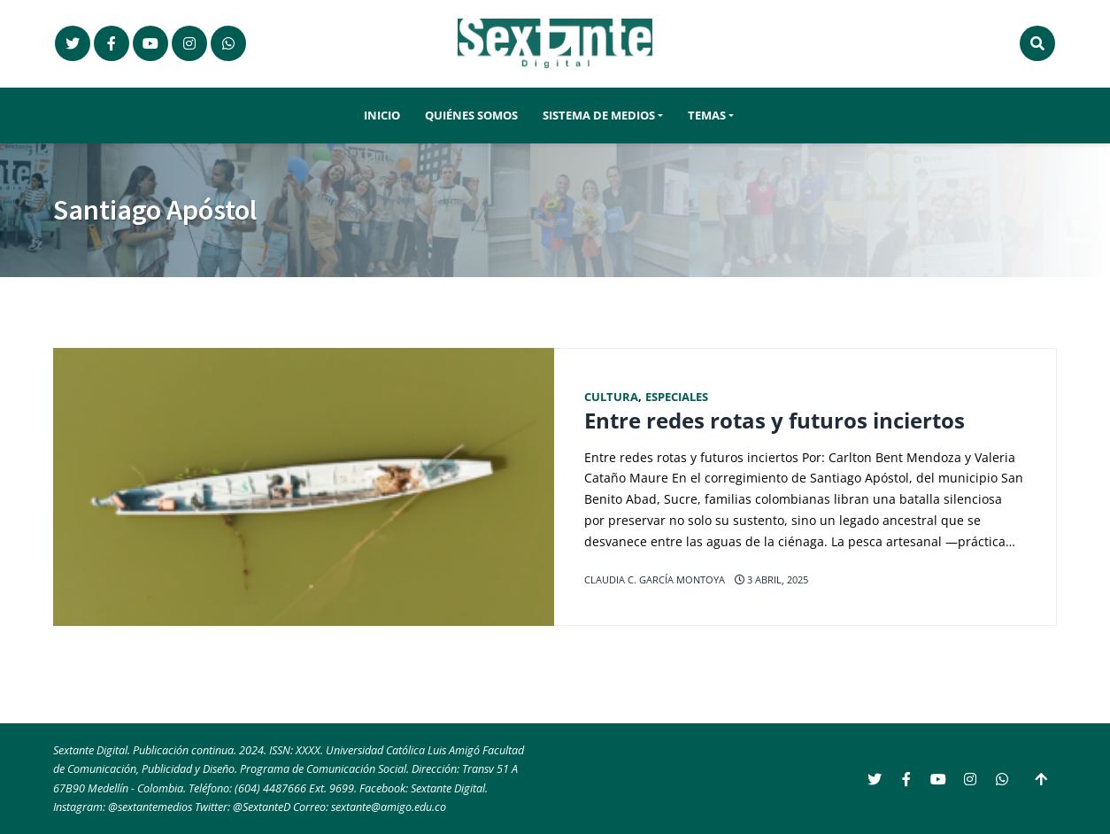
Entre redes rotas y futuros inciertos (774, 420)
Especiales (676, 397)
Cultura (611, 397)
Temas (707, 115)
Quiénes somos (471, 115)
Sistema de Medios (599, 115)
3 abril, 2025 (771, 579)
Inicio (382, 115)
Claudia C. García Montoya (654, 579)
